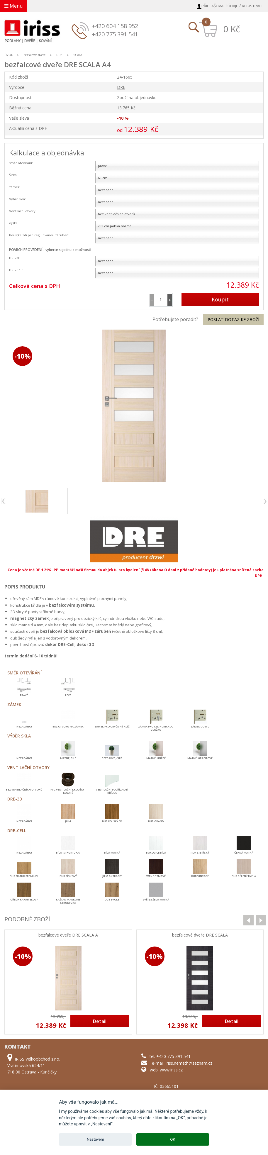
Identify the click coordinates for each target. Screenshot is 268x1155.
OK (172, 1139)
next (265, 501)
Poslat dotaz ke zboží (233, 319)
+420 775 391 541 (115, 34)
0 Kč (231, 29)
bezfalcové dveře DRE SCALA (200, 935)
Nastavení (95, 1139)
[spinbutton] (160, 299)
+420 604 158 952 (115, 26)
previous (3, 501)
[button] (169, 300)
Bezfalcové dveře (34, 55)
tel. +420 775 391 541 (170, 1056)
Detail (99, 1021)
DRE (59, 55)
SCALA (77, 55)
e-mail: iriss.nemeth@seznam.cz (182, 1063)
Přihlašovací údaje (219, 6)
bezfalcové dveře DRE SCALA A (68, 935)
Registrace (253, 6)
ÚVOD (8, 55)
